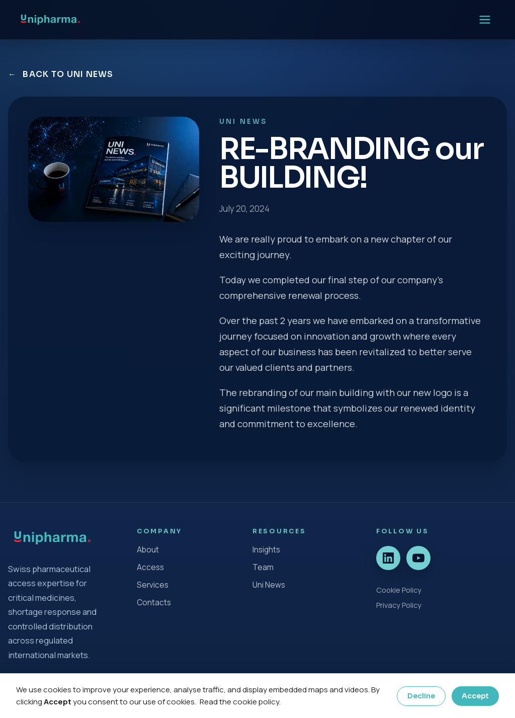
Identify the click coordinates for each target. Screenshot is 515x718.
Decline (421, 695)
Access (150, 567)
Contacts (154, 602)
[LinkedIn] (388, 558)
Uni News (268, 585)
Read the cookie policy (239, 701)
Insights (266, 549)
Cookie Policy (398, 590)
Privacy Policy (398, 605)
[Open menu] (485, 20)
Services (152, 585)
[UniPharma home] (50, 19)
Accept (475, 695)
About (148, 549)
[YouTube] (418, 558)
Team (263, 567)
